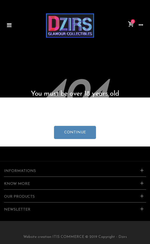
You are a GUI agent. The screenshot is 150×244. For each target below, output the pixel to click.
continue (75, 132)
